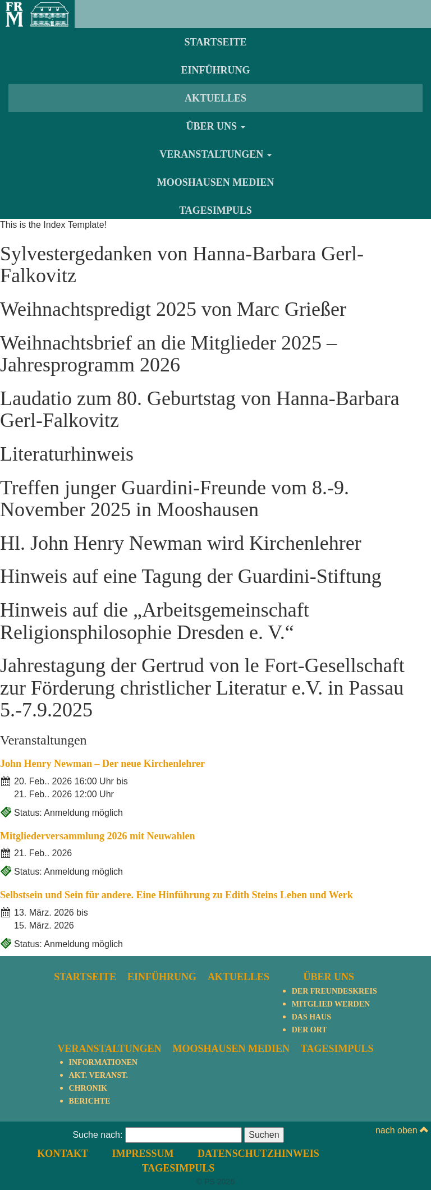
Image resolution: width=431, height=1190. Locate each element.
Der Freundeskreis (334, 991)
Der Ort (309, 1030)
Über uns (215, 126)
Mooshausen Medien (215, 182)
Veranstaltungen (215, 154)
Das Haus (311, 1017)
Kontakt (62, 1153)
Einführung (215, 70)
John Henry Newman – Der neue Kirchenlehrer (102, 763)
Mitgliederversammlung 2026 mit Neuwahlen (97, 836)
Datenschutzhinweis (258, 1153)
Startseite (215, 42)
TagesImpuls (215, 210)
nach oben (402, 1130)
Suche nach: (97, 1135)
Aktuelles (215, 98)
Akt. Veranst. (98, 1075)
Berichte (90, 1101)
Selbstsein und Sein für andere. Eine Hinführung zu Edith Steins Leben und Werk (176, 894)
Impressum (142, 1153)
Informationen (103, 1062)
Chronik (88, 1088)
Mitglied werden (331, 1004)
